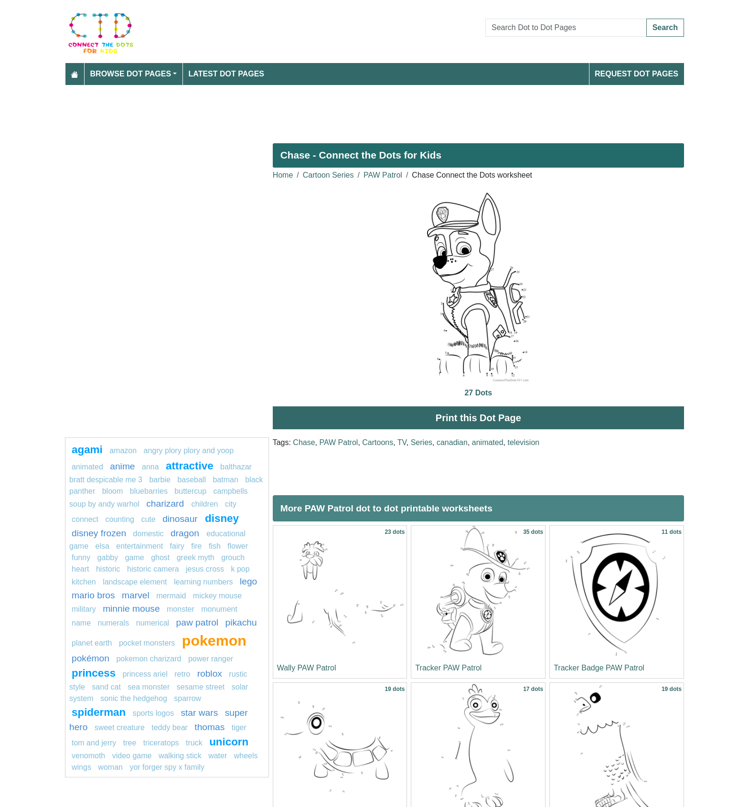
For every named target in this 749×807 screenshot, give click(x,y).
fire (196, 546)
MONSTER (180, 609)
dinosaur (181, 519)
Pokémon (90, 658)
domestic (148, 534)
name (81, 623)
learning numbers (203, 582)
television (524, 442)
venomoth (88, 756)
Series (421, 442)
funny (81, 557)
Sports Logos (153, 713)
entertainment (139, 546)
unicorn (228, 742)
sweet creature (120, 727)
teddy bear (169, 727)
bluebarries (149, 491)
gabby (107, 557)
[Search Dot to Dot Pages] (566, 28)
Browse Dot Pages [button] (130, 74)
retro (182, 674)
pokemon (214, 640)
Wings (81, 767)
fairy (177, 546)
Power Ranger (210, 659)
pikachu (241, 622)
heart (80, 569)
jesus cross (205, 569)
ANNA (150, 467)
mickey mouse (217, 596)
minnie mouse (131, 609)
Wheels (246, 756)
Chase (304, 442)
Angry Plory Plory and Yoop (189, 450)
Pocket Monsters (147, 643)
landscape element (135, 582)
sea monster (149, 687)
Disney (222, 518)
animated (487, 442)
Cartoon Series (328, 175)
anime (122, 466)
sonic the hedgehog (133, 698)
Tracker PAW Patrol (448, 668)
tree (130, 743)
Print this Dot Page (478, 418)
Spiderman (99, 712)
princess (94, 673)
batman (225, 480)
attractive (190, 466)
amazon (123, 450)
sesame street (201, 687)
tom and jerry (94, 743)
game (134, 557)
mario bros (93, 595)
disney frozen (99, 533)
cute (148, 519)
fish (215, 546)
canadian (452, 442)
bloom (112, 491)
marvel (136, 595)
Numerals (113, 623)
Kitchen (84, 582)
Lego (248, 581)
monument (219, 609)
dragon (186, 533)
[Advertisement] (351, 110)
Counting (120, 519)
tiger (239, 727)
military (84, 609)
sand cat (106, 687)
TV (402, 442)
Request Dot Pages (636, 74)
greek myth (195, 557)
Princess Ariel (145, 674)
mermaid (171, 596)
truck (194, 743)
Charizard (166, 504)
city (230, 504)
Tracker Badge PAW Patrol (599, 668)
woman (110, 767)
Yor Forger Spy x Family (166, 767)
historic (108, 569)
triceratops (161, 743)
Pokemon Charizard (148, 659)
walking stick (180, 756)
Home (283, 175)
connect (85, 519)
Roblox (209, 674)
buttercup (190, 491)
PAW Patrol (383, 175)
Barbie (159, 480)
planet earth (92, 643)
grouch (233, 557)
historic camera (153, 569)
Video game (132, 756)
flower (237, 546)
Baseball (191, 480)
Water (217, 756)
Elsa (102, 546)
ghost (160, 557)
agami (87, 450)
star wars (199, 713)
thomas (209, 727)
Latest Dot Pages (227, 74)
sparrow (187, 698)
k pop (240, 569)
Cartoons (377, 442)
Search (665, 27)
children (204, 504)
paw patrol (197, 622)
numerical (152, 623)
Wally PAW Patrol (306, 668)
